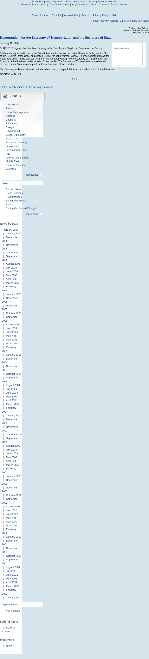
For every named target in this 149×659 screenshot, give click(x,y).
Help (114, 15)
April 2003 (11, 460)
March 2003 (12, 464)
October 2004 (13, 373)
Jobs (93, 4)
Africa (9, 108)
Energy (10, 127)
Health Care (12, 138)
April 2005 (11, 339)
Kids (43, 4)
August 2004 (13, 385)
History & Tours (29, 4)
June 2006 (12, 271)
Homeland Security (16, 142)
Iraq (8, 153)
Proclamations (14, 196)
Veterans (11, 168)
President (37, 1)
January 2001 (13, 597)
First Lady (71, 1)
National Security (15, 165)
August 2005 (13, 324)
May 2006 (11, 275)
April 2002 (11, 521)
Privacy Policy (100, 15)
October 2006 (13, 252)
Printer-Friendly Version (104, 20)
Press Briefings (14, 193)
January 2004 (13, 415)
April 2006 (11, 278)
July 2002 (11, 510)
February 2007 (10, 229)
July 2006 (11, 267)
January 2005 (13, 354)
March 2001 (12, 586)
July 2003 (11, 449)
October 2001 (13, 555)
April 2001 (11, 582)
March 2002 (12, 525)
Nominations (13, 610)
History (10, 645)
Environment (13, 131)
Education (11, 123)
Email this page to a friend (134, 20)
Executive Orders (15, 200)
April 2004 (11, 400)
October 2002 (13, 495)
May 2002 (11, 517)
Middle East (12, 161)
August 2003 (13, 445)
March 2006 (12, 282)
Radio (9, 204)
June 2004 (12, 392)
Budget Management (17, 112)
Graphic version (119, 4)
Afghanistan (12, 104)
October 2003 (13, 434)
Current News (13, 189)
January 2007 (13, 233)
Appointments (79, 4)
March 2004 (12, 404)
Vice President (54, 1)
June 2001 (12, 574)
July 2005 (11, 328)
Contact (103, 4)
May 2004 (11, 396)
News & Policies (107, 1)
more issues (31, 174)
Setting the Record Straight (21, 208)
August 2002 (13, 506)
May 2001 (11, 578)
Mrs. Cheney (87, 1)
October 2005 (13, 313)
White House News (121, 48)
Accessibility (71, 15)
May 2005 (11, 335)
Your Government (59, 4)
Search (85, 15)
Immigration (12, 146)
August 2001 (13, 567)
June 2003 (12, 453)
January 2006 (13, 294)
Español (56, 15)
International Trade (16, 150)
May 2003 (11, 457)
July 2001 (11, 571)
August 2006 (13, 263)
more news (32, 214)
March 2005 (12, 343)
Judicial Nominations (17, 157)
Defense (10, 115)
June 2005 (12, 332)
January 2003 (13, 476)
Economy (11, 119)
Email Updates (40, 15)
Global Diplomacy (16, 134)
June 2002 (12, 514)
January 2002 (13, 536)
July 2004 (11, 389)
